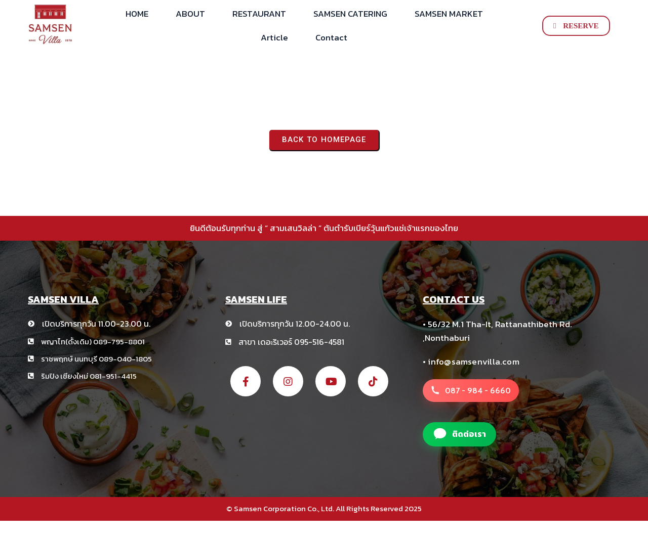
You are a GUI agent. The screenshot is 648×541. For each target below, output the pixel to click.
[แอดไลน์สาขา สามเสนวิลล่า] (459, 434)
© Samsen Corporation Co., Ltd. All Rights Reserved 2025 (324, 508)
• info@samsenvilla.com (471, 361)
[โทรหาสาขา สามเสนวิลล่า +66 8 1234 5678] (471, 390)
